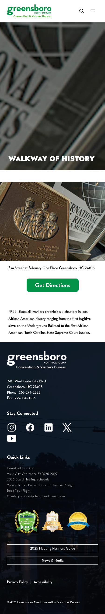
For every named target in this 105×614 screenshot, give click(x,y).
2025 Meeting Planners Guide (52, 548)
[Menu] (93, 11)
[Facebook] (30, 429)
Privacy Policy (17, 582)
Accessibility (43, 582)
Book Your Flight (19, 491)
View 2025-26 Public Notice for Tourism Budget (41, 485)
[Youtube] (11, 440)
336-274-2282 (29, 392)
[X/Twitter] (67, 429)
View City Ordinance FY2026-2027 (32, 474)
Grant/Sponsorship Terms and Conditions (36, 496)
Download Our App (20, 468)
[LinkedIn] (48, 429)
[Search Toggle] (82, 11)
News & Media (52, 560)
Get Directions (52, 285)
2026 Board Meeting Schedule (28, 479)
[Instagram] (11, 429)
